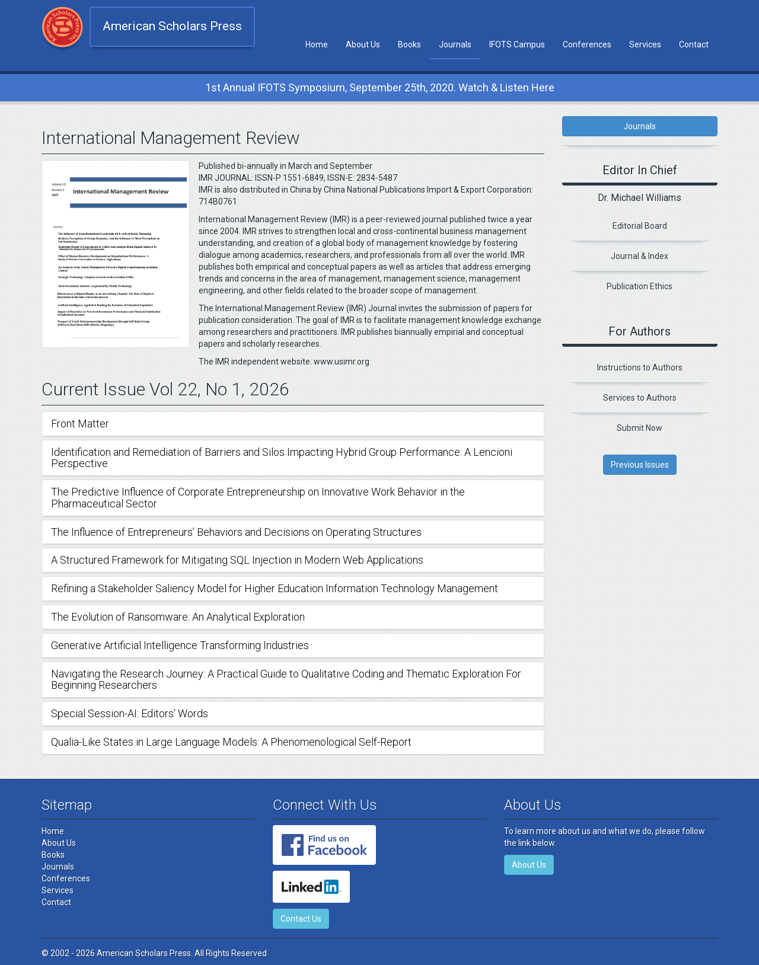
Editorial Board (640, 226)
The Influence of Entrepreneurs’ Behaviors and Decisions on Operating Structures (236, 532)
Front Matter (80, 423)
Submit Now (639, 428)
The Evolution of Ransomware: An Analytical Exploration (178, 617)
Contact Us (300, 919)
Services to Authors (640, 397)
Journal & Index (639, 256)
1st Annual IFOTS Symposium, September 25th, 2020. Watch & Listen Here (379, 87)
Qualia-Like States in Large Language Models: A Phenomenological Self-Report (231, 742)
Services (645, 44)
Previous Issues (640, 464)
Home (316, 44)
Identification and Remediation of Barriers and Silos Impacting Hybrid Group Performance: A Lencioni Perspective (281, 458)
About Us (363, 44)
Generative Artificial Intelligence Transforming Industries (180, 645)
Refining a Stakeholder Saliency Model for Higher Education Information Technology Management (274, 588)
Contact (694, 44)
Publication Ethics (639, 286)
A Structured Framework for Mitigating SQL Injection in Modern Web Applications (237, 560)
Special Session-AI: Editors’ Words (129, 713)
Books (409, 44)
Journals (455, 44)
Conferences (587, 44)
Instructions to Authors (640, 367)
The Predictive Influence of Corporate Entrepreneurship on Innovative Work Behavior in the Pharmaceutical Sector (258, 497)
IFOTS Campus (517, 44)
